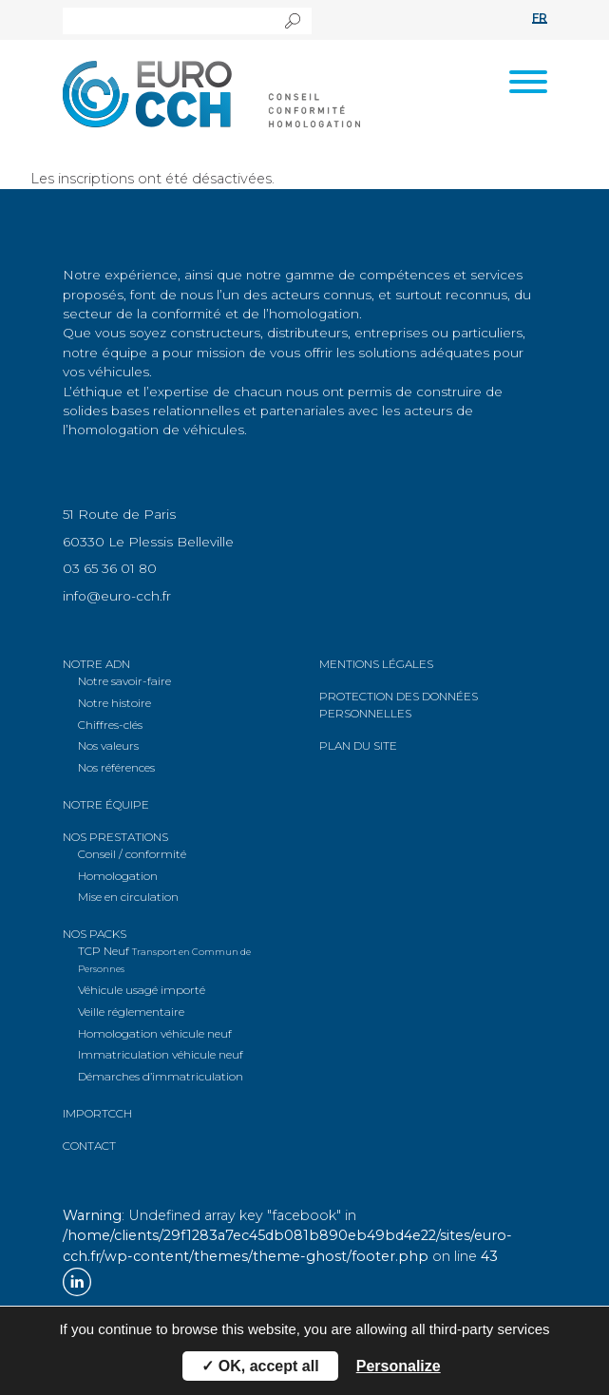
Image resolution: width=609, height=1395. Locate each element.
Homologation (118, 876)
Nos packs (94, 934)
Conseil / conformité (132, 854)
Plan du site (358, 745)
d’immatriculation (160, 1076)
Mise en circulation (128, 896)
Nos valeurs (108, 745)
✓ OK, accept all (259, 1366)
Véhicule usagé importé (141, 990)
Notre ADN (96, 664)
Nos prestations (115, 837)
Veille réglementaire (131, 1011)
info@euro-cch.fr (117, 595)
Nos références (116, 767)
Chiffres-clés (110, 724)
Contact (89, 1145)
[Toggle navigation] (528, 84)
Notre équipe (106, 804)
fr (539, 17)
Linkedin (77, 1282)
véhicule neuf (155, 1033)
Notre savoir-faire (124, 681)
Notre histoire (114, 703)
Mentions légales (376, 664)
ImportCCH (97, 1113)
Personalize (398, 1366)
